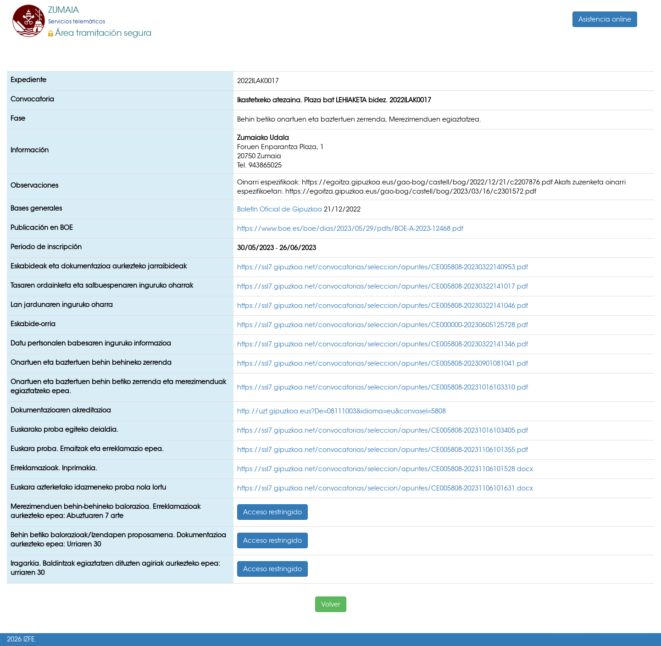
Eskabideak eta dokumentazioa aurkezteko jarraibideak (99, 266)
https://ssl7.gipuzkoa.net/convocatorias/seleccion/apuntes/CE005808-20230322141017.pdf (382, 286)
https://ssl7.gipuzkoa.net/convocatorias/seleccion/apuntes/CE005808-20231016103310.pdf (382, 387)
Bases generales (36, 208)
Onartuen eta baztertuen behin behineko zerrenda (91, 362)
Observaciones (34, 185)
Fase (18, 118)
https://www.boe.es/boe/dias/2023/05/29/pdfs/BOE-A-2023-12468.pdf (350, 228)
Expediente (28, 80)
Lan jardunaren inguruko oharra (62, 305)
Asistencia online (604, 19)
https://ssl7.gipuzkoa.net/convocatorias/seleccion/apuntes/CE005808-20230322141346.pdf (382, 344)
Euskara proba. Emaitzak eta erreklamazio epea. (87, 449)
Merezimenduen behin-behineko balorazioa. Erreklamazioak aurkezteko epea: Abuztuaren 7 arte (105, 511)
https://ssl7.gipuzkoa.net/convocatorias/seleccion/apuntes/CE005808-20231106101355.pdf (382, 450)
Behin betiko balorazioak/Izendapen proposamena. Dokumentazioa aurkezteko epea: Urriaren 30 (118, 539)
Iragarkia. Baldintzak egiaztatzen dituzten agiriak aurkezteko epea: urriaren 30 (115, 568)
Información (30, 150)
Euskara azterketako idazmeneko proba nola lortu (88, 487)
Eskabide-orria (33, 324)
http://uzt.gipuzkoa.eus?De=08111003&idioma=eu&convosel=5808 (341, 411)
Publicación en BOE (42, 227)
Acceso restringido (272, 512)
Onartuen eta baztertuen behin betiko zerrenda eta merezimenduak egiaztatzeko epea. (118, 386)
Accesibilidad (623, 639)
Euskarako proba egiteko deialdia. (64, 429)
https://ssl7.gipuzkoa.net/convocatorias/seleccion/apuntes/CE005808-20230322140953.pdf (382, 267)
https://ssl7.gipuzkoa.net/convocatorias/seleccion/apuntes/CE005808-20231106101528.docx (385, 469)
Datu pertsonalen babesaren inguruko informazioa (91, 343)
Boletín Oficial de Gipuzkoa (280, 209)
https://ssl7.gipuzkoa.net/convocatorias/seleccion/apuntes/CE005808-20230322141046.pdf (382, 305)
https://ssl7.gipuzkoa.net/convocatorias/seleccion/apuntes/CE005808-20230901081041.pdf (382, 363)
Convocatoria (32, 99)
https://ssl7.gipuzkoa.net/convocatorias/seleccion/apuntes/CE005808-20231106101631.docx (385, 488)
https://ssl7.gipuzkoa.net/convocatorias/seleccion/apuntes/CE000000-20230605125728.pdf (382, 325)
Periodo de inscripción (46, 247)
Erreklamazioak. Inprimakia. (54, 468)
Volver (330, 604)
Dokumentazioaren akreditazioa (61, 410)
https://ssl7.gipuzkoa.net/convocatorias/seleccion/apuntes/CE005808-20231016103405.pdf (382, 430)
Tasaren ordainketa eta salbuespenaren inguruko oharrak (102, 285)
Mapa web (568, 639)
